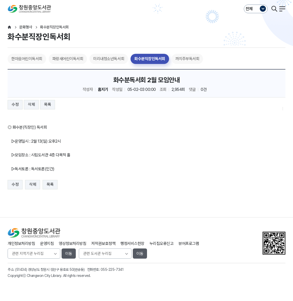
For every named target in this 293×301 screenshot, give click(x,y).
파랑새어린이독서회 (67, 58)
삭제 (31, 104)
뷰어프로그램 (188, 243)
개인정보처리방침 (21, 243)
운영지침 (47, 243)
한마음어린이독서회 (26, 58)
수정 (15, 104)
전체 (249, 8)
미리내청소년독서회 (108, 58)
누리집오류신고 (162, 243)
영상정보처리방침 (72, 243)
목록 (47, 104)
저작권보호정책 (103, 243)
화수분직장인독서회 (149, 58)
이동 (68, 253)
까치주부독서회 (187, 58)
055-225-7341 (112, 269)
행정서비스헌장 (132, 243)
